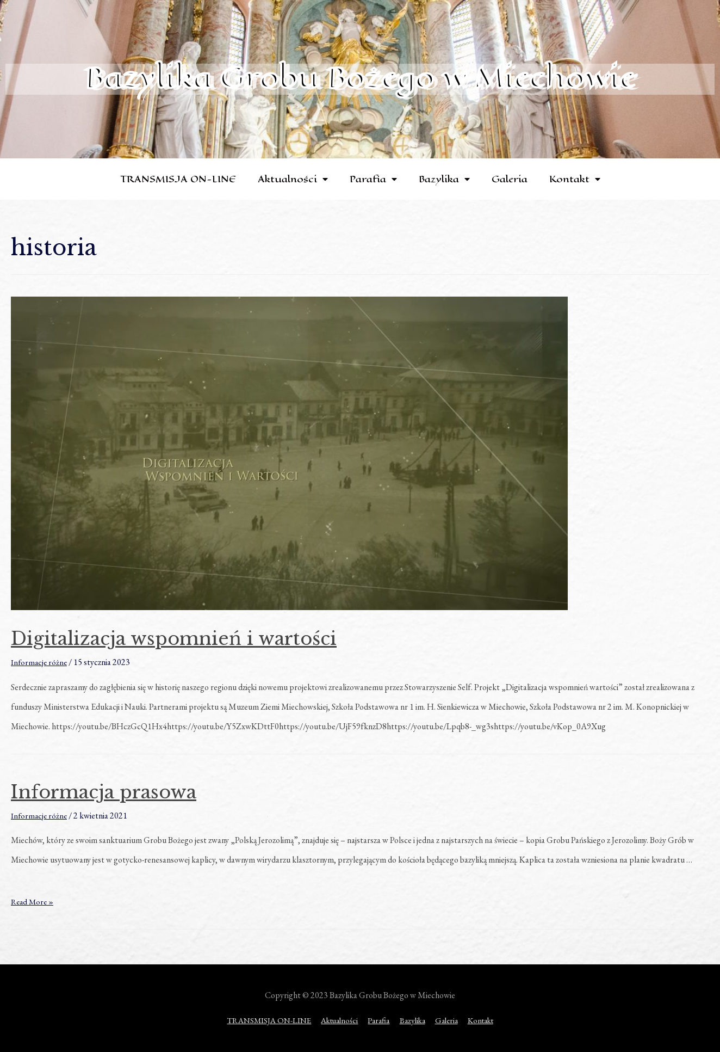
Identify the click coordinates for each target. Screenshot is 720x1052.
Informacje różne (40, 662)
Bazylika (444, 179)
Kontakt (574, 179)
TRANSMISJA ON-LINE (178, 179)
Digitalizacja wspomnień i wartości (203, 637)
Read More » (34, 901)
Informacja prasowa (123, 790)
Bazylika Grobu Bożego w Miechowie (360, 77)
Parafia (373, 179)
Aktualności (293, 179)
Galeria (509, 179)
